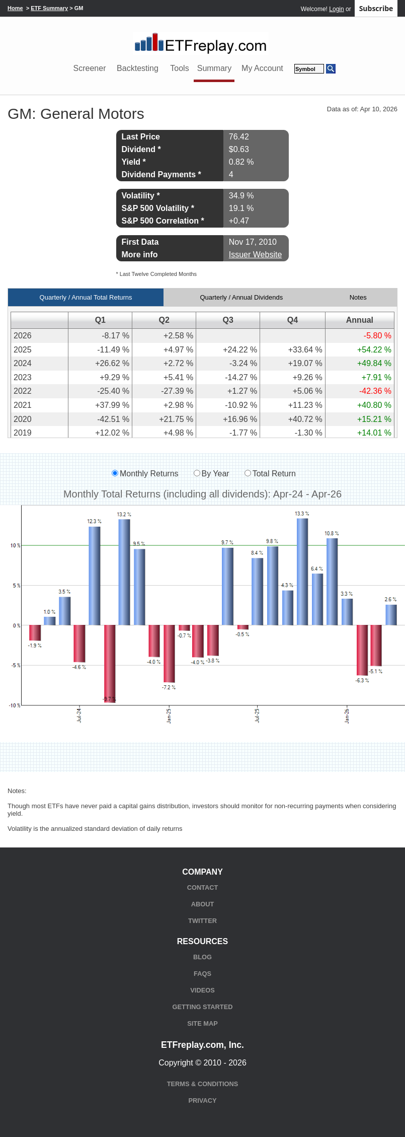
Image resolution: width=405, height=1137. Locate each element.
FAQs (202, 973)
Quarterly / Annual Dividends (241, 297)
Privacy (203, 1100)
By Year (215, 473)
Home (15, 8)
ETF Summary (49, 8)
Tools (179, 68)
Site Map (202, 1023)
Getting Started (203, 1007)
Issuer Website (255, 254)
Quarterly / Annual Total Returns (86, 297)
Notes (358, 297)
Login (336, 9)
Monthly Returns (149, 473)
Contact (202, 887)
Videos (202, 990)
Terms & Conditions (202, 1084)
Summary (214, 68)
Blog (202, 957)
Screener (89, 68)
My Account (262, 68)
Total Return (274, 473)
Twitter (202, 921)
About (202, 904)
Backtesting (137, 68)
